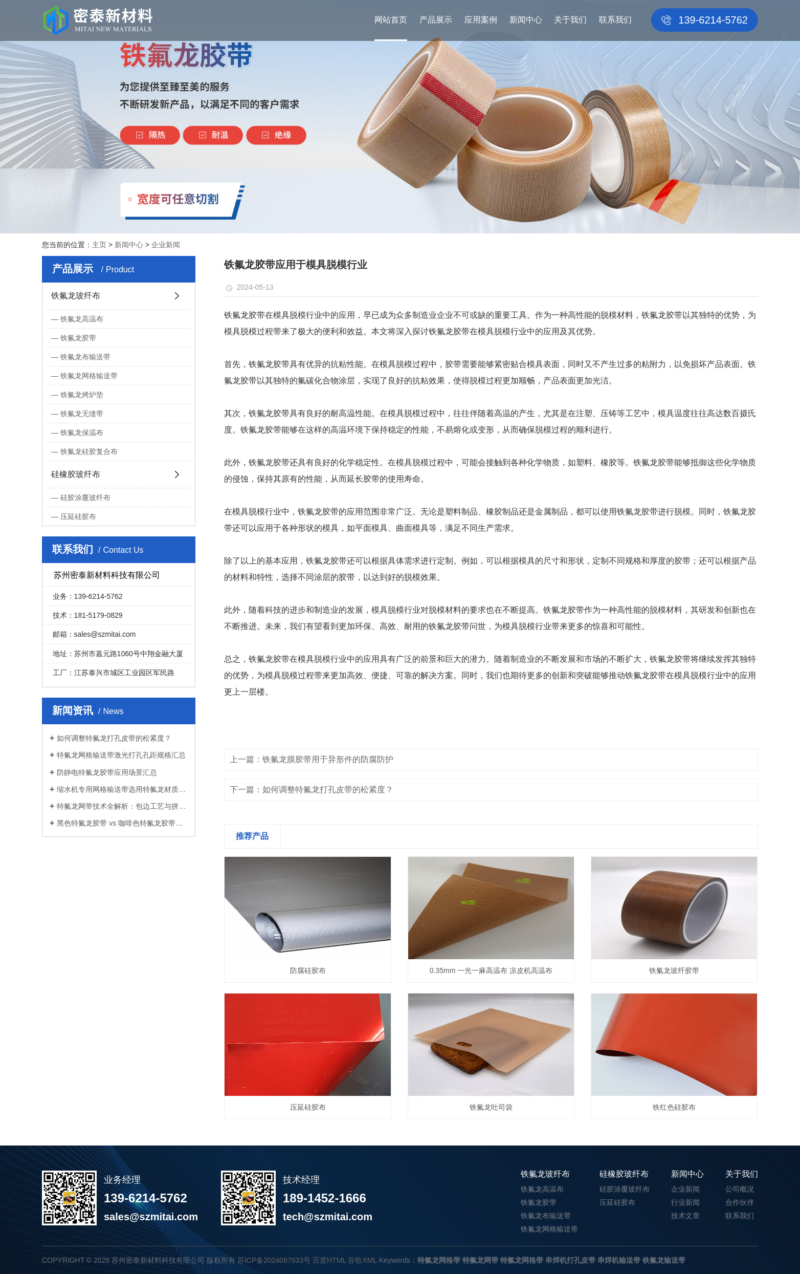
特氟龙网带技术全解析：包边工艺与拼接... (122, 806)
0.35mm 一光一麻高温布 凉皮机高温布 (491, 970)
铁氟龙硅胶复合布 (89, 451)
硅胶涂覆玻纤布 (85, 497)
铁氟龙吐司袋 (491, 1107)
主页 (99, 245)
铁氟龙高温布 (81, 319)
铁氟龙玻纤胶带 (674, 970)
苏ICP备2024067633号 (273, 1260)
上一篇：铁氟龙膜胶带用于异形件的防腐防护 (311, 759)
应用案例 (480, 19)
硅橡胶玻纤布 (75, 474)
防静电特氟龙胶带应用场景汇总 (107, 772)
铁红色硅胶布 (674, 1107)
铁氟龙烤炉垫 (81, 395)
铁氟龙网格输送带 (89, 376)
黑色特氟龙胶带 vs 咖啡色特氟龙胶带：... (122, 823)
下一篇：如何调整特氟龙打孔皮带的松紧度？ (311, 789)
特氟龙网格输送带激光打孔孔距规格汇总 (121, 755)
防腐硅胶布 (308, 970)
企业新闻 (165, 245)
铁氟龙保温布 (81, 432)
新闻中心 (525, 19)
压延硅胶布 (78, 516)
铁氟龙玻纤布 (75, 295)
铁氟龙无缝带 (81, 413)
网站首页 (390, 19)
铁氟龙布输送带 (85, 357)
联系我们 (615, 19)
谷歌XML (362, 1260)
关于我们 (570, 19)
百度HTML (329, 1260)
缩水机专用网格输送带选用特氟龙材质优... (122, 789)
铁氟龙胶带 (78, 338)
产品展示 (435, 19)
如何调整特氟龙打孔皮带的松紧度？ (114, 738)
